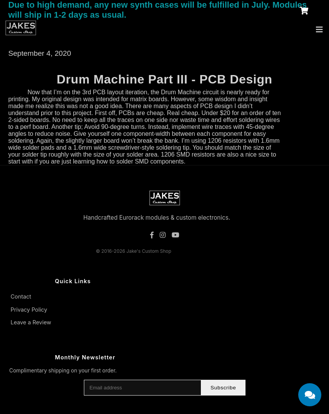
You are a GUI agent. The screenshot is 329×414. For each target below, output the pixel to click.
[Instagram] (162, 235)
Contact (21, 296)
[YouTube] (175, 235)
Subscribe (223, 388)
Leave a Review (31, 322)
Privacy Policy (29, 309)
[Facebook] (152, 235)
